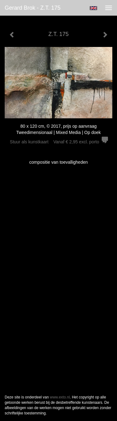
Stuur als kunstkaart (58, 141)
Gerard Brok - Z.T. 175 (33, 8)
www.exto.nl (60, 397)
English (93, 8)
